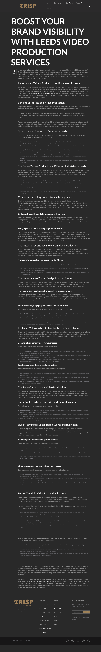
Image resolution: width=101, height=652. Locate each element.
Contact (48, 13)
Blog (55, 628)
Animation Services (44, 628)
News (55, 631)
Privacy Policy (58, 620)
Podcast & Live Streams (45, 635)
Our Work (69, 4)
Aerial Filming (42, 631)
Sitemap (56, 612)
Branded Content (43, 612)
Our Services (58, 4)
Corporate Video (43, 616)
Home (48, 4)
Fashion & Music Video (45, 620)
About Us (79, 4)
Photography (42, 639)
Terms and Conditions (60, 616)
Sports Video (42, 624)
